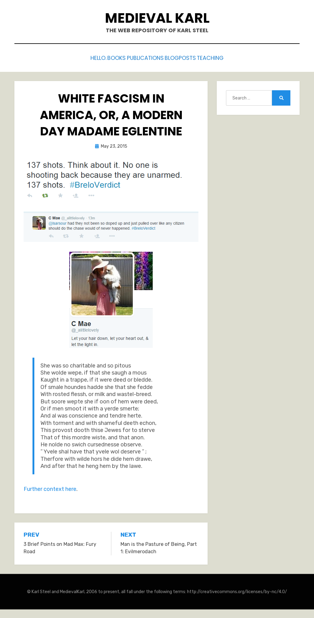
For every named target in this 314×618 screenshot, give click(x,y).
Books (110, 57)
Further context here (50, 487)
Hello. (85, 57)
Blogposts (187, 57)
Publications (146, 57)
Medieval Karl (157, 18)
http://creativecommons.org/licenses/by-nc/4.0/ (237, 590)
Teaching (224, 57)
